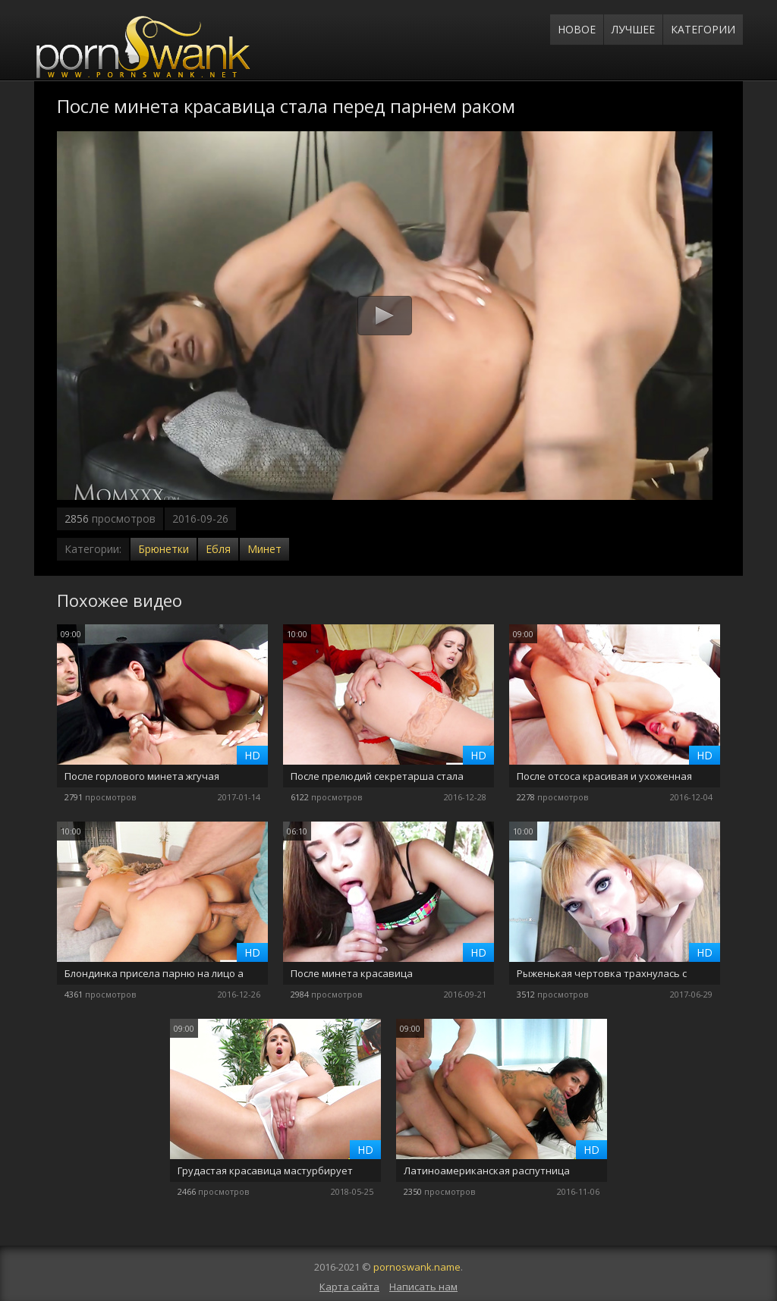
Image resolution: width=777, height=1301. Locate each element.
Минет (264, 549)
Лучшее (633, 29)
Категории (703, 29)
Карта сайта (349, 1286)
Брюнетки (163, 549)
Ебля (218, 549)
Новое (577, 29)
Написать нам (423, 1286)
